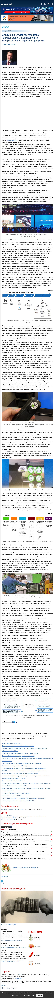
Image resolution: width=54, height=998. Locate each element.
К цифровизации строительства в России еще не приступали (20, 773)
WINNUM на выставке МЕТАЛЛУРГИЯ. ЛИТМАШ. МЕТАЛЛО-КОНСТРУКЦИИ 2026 (26, 783)
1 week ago (16, 961)
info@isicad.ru (18, 978)
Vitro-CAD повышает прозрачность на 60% (14, 786)
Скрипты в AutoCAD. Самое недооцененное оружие (18, 849)
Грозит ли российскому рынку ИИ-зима (13, 781)
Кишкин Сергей (4, 929)
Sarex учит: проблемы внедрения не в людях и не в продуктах (20, 753)
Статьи (5, 27)
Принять (39, 995)
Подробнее (3, 985)
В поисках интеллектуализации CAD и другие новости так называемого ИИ (24, 768)
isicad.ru (20, 974)
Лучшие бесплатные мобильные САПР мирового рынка (19, 839)
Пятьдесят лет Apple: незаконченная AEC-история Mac (18, 746)
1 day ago (19, 940)
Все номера (4, 876)
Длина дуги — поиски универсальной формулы (16, 832)
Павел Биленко (9, 44)
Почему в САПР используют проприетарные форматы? (18, 756)
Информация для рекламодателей (9, 988)
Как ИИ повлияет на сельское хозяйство (13, 778)
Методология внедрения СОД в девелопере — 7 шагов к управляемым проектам (25, 776)
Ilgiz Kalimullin (4, 943)
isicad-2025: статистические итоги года (12, 809)
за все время (12, 829)
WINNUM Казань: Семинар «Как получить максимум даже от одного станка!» (24, 771)
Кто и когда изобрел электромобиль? (13, 855)
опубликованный (12, 140)
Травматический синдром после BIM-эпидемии (15, 766)
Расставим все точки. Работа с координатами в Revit (18, 834)
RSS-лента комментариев (8, 924)
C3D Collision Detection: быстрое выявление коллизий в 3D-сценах (21, 763)
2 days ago (23, 947)
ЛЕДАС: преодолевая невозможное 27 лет (11, 947)
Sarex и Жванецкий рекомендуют (11, 743)
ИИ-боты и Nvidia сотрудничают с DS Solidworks (16, 793)
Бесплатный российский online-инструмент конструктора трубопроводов (24, 858)
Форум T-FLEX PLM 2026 (8, 820)
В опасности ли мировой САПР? (11, 796)
